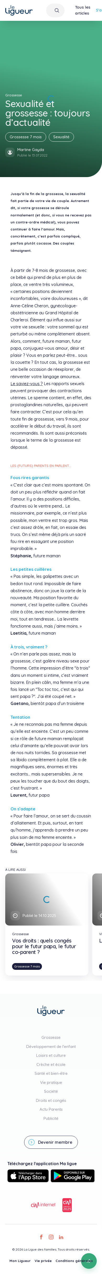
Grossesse (51, 1037)
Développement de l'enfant (51, 1046)
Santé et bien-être (51, 1073)
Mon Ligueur (20, 1261)
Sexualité (61, 136)
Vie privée (43, 1261)
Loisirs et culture (51, 1055)
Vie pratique (51, 1082)
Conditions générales (74, 1261)
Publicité (51, 1118)
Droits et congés (51, 1100)
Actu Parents (51, 1109)
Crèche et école (51, 1064)
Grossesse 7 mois (26, 136)
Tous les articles (82, 10)
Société (51, 1091)
